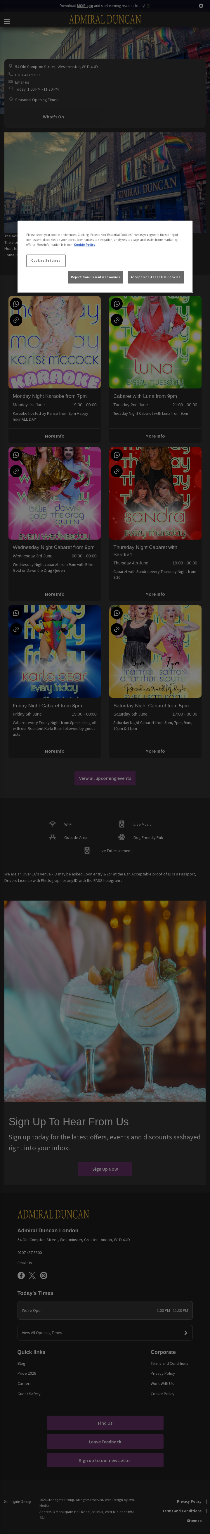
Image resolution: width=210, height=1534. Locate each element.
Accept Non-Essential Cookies (156, 277)
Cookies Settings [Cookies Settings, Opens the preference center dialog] (45, 260)
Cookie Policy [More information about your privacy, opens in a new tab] (84, 245)
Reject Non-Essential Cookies (95, 277)
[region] (105, 257)
